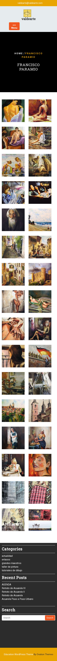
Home (18, 53)
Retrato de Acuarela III (14, 567)
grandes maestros (11, 542)
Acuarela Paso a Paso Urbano (17, 578)
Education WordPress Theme (28, 654)
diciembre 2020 (10, 510)
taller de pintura (10, 546)
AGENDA (6, 564)
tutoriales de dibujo (12, 549)
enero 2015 (8, 521)
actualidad (7, 535)
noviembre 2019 (10, 514)
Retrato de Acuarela (12, 574)
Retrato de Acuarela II (13, 571)
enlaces (6, 539)
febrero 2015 (9, 517)
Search (50, 597)
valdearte (28, 19)
